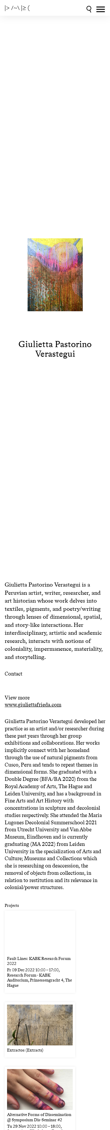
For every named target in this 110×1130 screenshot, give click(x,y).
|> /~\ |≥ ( (17, 8)
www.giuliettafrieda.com (33, 705)
